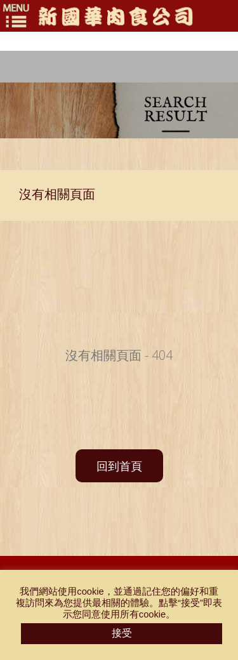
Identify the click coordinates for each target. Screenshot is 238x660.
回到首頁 (119, 465)
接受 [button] (122, 633)
